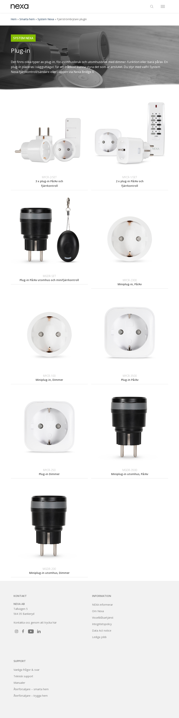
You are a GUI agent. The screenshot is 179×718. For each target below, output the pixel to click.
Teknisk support (23, 676)
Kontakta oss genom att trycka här (35, 622)
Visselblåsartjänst (102, 617)
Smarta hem (27, 19)
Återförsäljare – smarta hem (31, 689)
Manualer (19, 682)
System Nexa (46, 19)
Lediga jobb (99, 637)
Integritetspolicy (102, 624)
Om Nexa (98, 611)
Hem (14, 19)
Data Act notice (101, 630)
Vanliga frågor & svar (26, 670)
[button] (162, 6)
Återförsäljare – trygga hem (31, 695)
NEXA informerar (102, 604)
